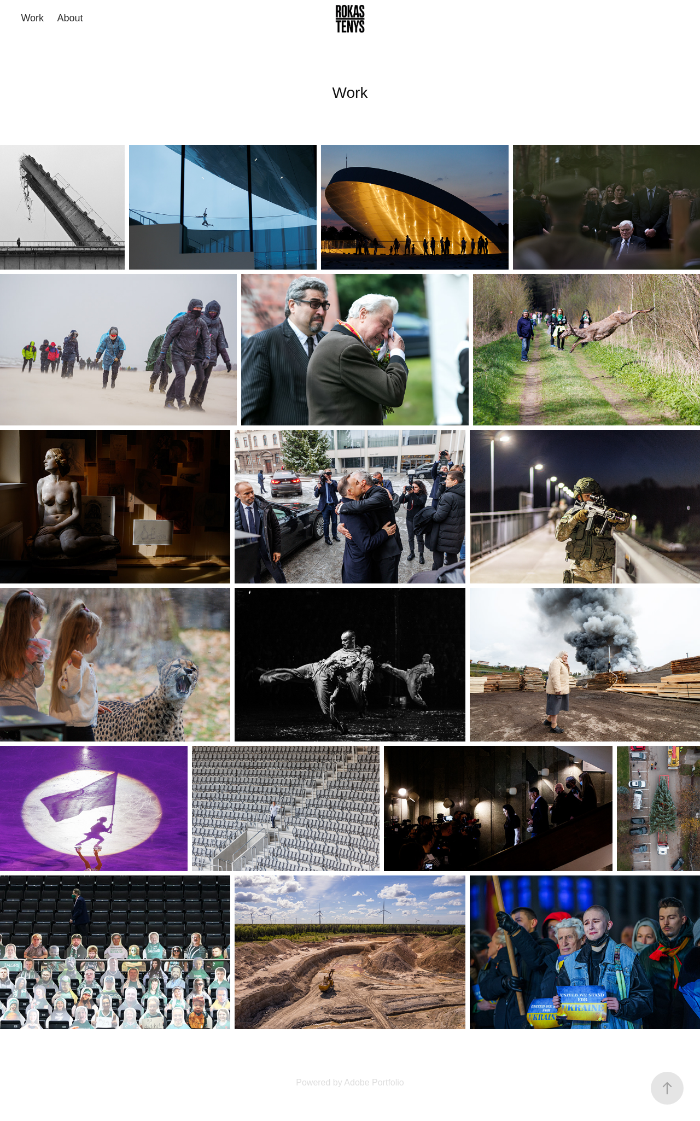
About (70, 18)
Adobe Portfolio (374, 1082)
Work (32, 18)
